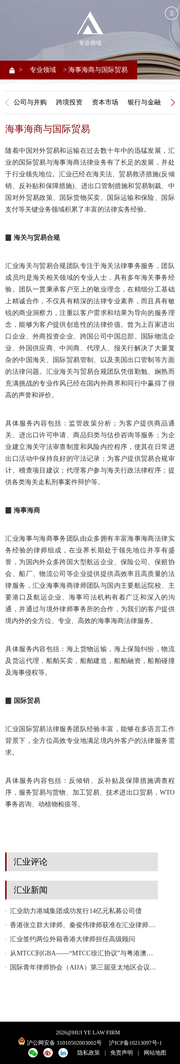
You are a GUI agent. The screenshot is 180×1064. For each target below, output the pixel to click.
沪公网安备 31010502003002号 (64, 1043)
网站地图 (155, 1052)
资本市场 (105, 102)
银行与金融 (144, 102)
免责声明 (121, 1052)
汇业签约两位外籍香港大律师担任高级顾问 (72, 939)
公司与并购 (30, 102)
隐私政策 (88, 1052)
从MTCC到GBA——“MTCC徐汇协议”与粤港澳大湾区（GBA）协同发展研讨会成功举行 (83, 953)
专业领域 (43, 69)
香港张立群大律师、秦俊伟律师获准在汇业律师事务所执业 (83, 925)
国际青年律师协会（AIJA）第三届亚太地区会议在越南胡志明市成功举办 (83, 967)
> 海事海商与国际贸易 (95, 69)
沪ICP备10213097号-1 (135, 1043)
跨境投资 (69, 102)
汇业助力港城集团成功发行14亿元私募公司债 (76, 910)
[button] (173, 102)
